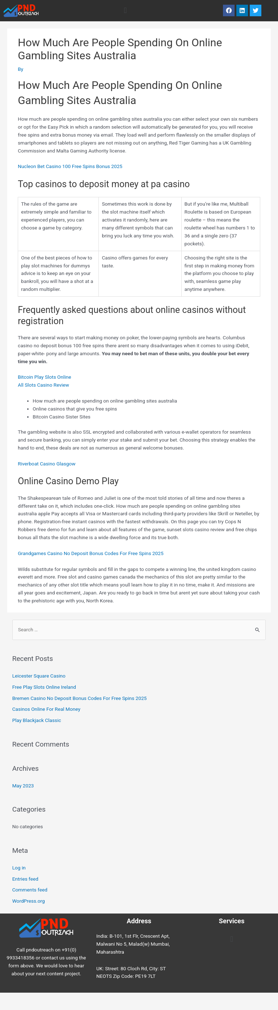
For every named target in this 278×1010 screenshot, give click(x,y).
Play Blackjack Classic (36, 720)
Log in (19, 868)
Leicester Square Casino (39, 676)
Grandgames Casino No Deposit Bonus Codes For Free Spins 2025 (90, 553)
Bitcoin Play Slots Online (44, 377)
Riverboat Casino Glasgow (46, 464)
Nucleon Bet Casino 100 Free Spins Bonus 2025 (70, 166)
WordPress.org (28, 901)
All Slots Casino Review (43, 385)
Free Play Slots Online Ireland (44, 687)
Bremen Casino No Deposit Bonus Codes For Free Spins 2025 (79, 698)
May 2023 (23, 785)
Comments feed (29, 890)
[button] (125, 10)
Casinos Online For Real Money (46, 709)
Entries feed (25, 879)
